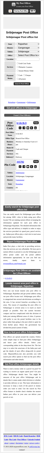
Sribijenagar (31, 102)
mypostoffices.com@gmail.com (14, 263)
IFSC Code (8, 436)
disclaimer (19, 443)
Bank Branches (29, 436)
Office (10, 55)
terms (26, 443)
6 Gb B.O (8, 278)
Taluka (10, 52)
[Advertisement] (22, 23)
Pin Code (12, 439)
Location (10, 59)
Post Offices (21, 439)
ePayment (22, 79)
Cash (20, 75)
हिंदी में (33, 11)
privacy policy (35, 443)
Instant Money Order (26, 71)
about (6, 443)
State (10, 44)
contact (12, 443)
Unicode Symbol (34, 439)
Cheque (28, 75)
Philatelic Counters (25, 67)
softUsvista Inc (34, 447)
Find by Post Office (21, 11)
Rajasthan (11, 102)
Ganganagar (21, 102)
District (10, 48)
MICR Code (18, 436)
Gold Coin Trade (25, 63)
